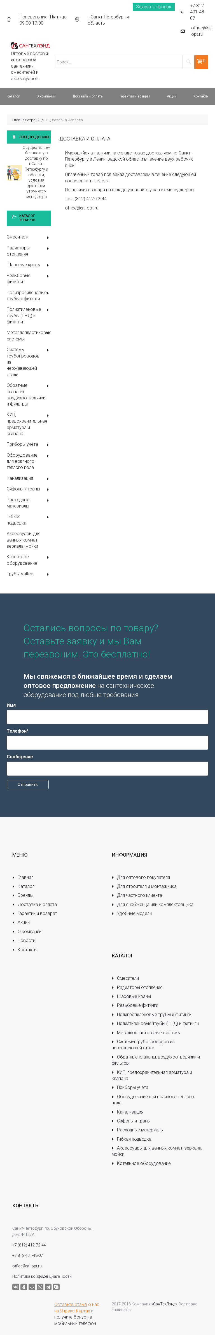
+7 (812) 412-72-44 (29, 1245)
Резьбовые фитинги (29, 278)
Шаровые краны (29, 265)
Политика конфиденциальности (42, 1276)
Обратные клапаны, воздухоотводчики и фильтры (29, 395)
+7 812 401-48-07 (197, 12)
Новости (23, 940)
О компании (26, 931)
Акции (21, 922)
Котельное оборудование (29, 560)
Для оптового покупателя (141, 877)
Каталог (23, 886)
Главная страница (28, 120)
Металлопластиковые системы (29, 335)
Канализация (29, 479)
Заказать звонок (153, 6)
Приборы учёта (29, 445)
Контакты (24, 949)
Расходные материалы (29, 503)
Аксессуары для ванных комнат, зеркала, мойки (23, 540)
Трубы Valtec (29, 574)
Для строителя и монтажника (144, 886)
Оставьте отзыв (70, 1304)
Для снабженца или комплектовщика (152, 904)
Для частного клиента (137, 895)
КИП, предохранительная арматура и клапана (29, 424)
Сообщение (20, 756)
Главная (23, 877)
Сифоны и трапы (29, 489)
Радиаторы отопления (29, 251)
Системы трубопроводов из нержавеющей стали (29, 362)
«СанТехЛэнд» (164, 1304)
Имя (11, 705)
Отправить (28, 784)
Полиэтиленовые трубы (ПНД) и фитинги (29, 316)
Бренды (22, 895)
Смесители (29, 237)
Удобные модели (132, 913)
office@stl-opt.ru (202, 31)
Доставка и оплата (34, 904)
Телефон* (18, 731)
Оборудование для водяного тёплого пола (29, 461)
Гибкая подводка (29, 519)
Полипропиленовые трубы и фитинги (29, 295)
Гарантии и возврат (34, 913)
